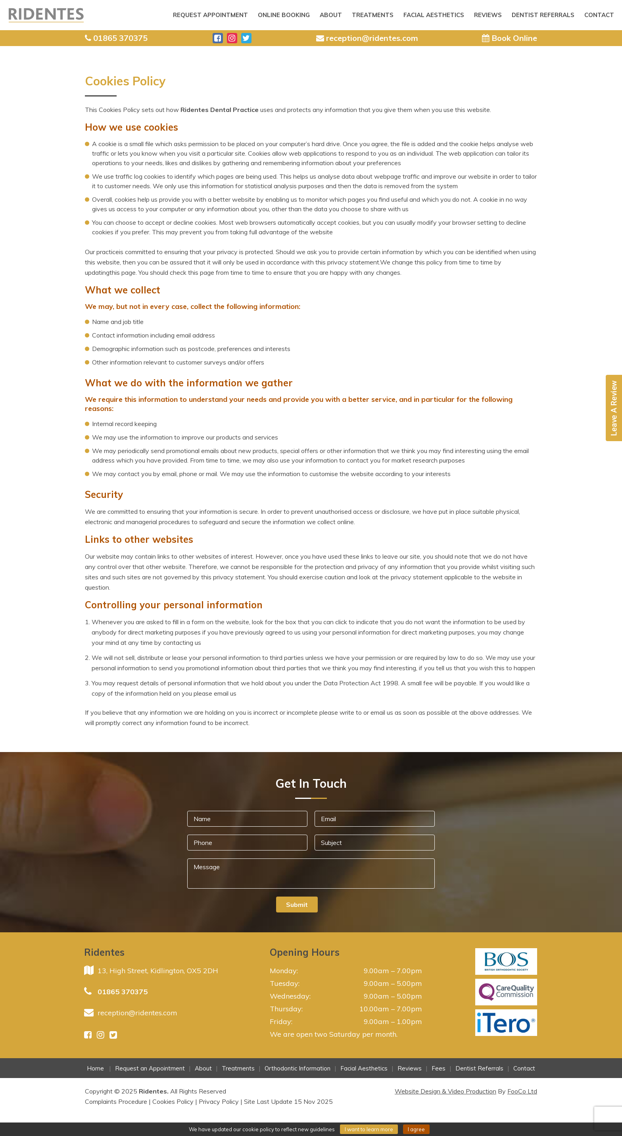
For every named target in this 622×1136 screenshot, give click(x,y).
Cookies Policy (173, 1101)
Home (95, 1068)
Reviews (488, 15)
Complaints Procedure (116, 1101)
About (331, 15)
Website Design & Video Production (445, 1091)
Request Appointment (210, 15)
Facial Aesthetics (433, 15)
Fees (438, 1068)
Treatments (373, 15)
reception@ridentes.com (137, 1012)
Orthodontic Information (297, 1068)
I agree (416, 1129)
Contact (599, 15)
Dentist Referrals (543, 15)
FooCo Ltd (522, 1091)
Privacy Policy (219, 1101)
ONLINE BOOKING (284, 15)
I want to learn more (369, 1129)
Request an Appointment (150, 1068)
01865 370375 (123, 991)
